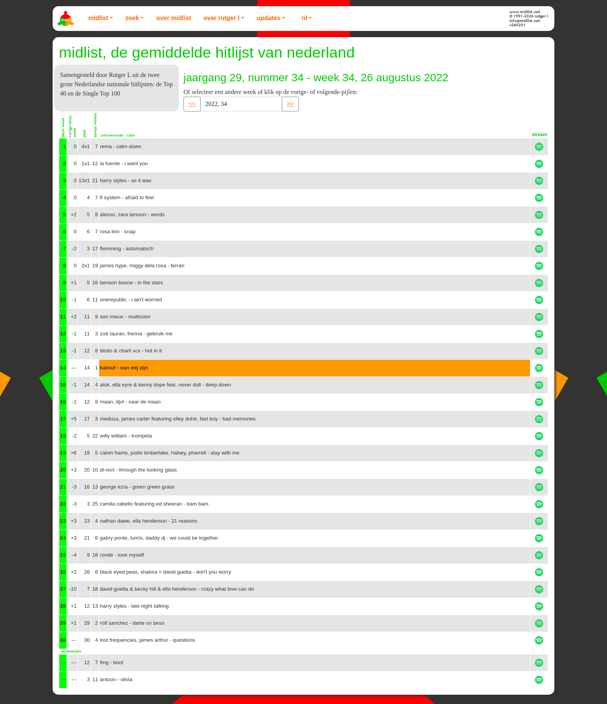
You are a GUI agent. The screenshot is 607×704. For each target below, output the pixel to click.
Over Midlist (173, 18)
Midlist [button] (98, 18)
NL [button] (304, 18)
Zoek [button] (132, 18)
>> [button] (290, 104)
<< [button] (192, 104)
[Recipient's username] (241, 104)
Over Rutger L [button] (221, 18)
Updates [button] (268, 18)
